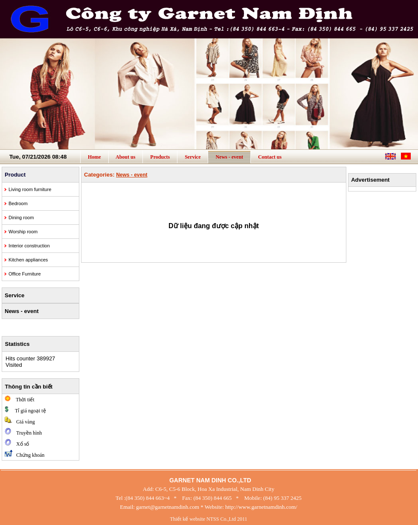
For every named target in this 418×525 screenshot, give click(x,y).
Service (193, 157)
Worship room (23, 231)
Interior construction (29, 245)
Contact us (270, 157)
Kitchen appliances (28, 259)
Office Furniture (25, 273)
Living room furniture (30, 189)
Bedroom (18, 203)
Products (160, 157)
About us (126, 157)
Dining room (21, 217)
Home (94, 157)
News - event (229, 157)
